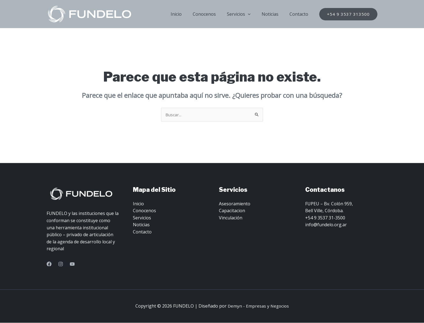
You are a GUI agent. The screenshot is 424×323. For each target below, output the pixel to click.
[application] (253, 14)
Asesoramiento (234, 204)
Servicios (244, 14)
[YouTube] (72, 264)
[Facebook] (49, 264)
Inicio (186, 14)
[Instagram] (60, 264)
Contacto (300, 14)
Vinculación (230, 218)
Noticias (273, 14)
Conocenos (212, 14)
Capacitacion (232, 211)
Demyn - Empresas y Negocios (258, 306)
